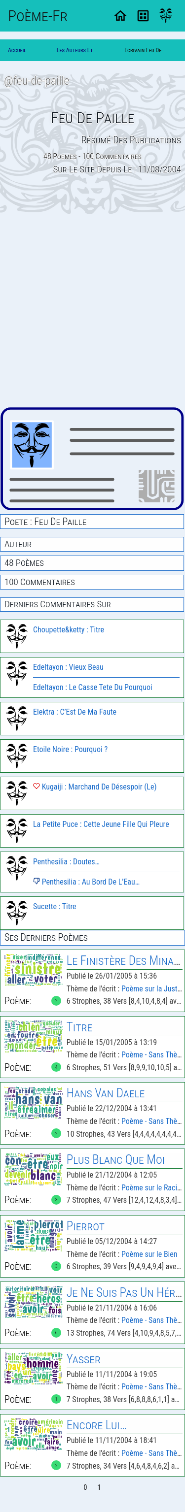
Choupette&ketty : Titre (68, 629)
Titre (79, 1027)
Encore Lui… (97, 1425)
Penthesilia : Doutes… (66, 861)
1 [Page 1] (99, 1487)
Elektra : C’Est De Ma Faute (74, 712)
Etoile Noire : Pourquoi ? (70, 749)
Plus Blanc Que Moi (116, 1159)
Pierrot (86, 1226)
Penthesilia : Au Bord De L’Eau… (86, 882)
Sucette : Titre (54, 906)
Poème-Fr (38, 15)
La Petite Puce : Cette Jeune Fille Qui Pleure (101, 824)
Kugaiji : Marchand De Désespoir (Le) (95, 786)
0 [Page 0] (85, 1487)
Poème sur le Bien (149, 1254)
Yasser (84, 1359)
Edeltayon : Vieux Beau (68, 667)
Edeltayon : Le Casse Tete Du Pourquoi (92, 687)
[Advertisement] (92, 310)
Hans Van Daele (106, 1093)
